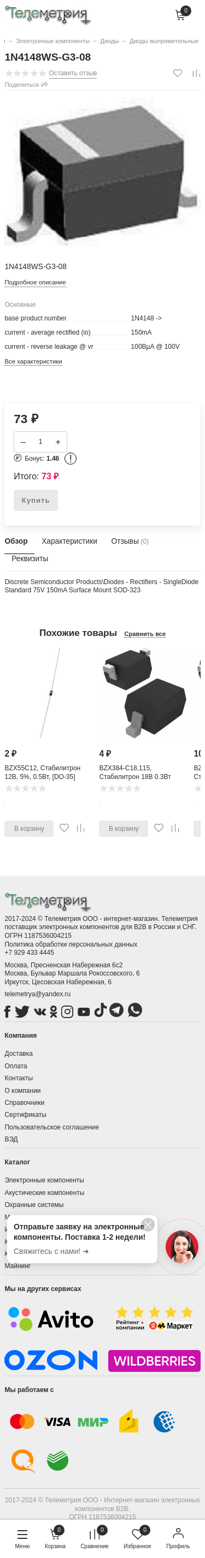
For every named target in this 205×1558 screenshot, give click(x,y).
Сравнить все (145, 634)
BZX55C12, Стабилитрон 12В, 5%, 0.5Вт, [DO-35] (42, 773)
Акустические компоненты (44, 1193)
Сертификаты (25, 1115)
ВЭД (10, 1139)
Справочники (24, 1103)
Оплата (15, 1066)
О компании (22, 1091)
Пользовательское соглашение (51, 1127)
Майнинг (17, 1266)
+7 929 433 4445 (29, 952)
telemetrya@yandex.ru (37, 994)
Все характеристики (33, 361)
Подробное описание (35, 282)
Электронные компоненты (44, 1180)
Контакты (18, 1078)
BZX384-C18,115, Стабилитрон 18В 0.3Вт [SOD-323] (135, 777)
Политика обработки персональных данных (70, 944)
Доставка (18, 1053)
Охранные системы (33, 1205)
